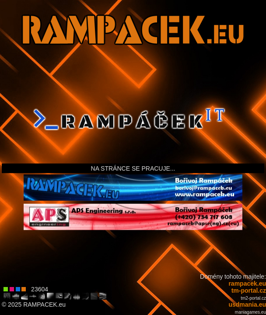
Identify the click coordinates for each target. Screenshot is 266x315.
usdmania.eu (247, 304)
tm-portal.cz (248, 290)
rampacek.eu (247, 283)
